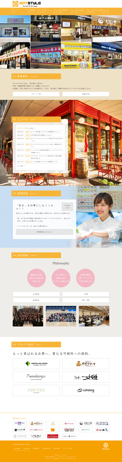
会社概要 (36, 294)
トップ (21, 11)
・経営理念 (26, 448)
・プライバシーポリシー (21, 450)
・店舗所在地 (45, 448)
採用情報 (69, 11)
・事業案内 (35, 448)
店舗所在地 (86, 94)
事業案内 (37, 11)
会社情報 (85, 11)
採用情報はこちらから (44, 232)
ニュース (53, 11)
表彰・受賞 (86, 300)
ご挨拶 (85, 294)
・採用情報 (56, 448)
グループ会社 (101, 11)
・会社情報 (17, 448)
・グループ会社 (67, 448)
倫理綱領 (36, 300)
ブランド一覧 (36, 94)
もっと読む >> (31, 128)
